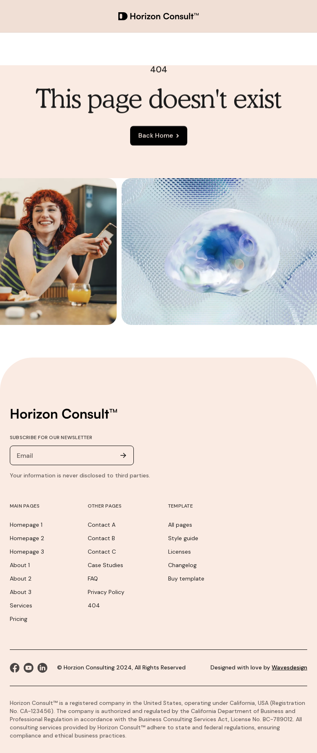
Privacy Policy (106, 592)
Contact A (101, 524)
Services (21, 605)
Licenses (179, 551)
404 (94, 605)
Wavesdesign (289, 667)
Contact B (101, 538)
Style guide (183, 538)
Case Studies (105, 565)
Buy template (186, 578)
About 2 (20, 578)
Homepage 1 (26, 524)
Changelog (182, 565)
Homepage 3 (27, 551)
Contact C (102, 551)
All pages (180, 524)
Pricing (18, 619)
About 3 (20, 592)
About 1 (20, 565)
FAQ (93, 578)
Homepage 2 (27, 538)
